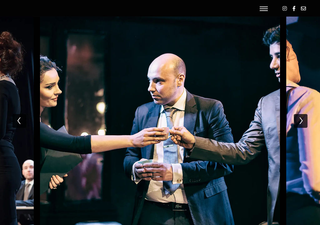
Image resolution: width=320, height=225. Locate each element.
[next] (301, 121)
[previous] (19, 121)
